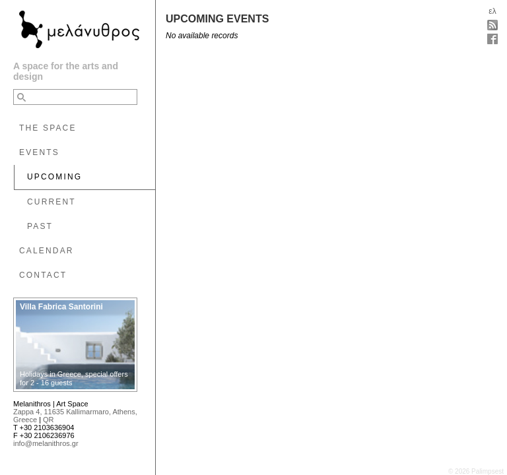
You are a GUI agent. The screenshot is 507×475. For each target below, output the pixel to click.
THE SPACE (48, 128)
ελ (492, 11)
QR (48, 420)
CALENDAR (46, 250)
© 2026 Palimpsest (476, 471)
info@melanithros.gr (46, 443)
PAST (40, 226)
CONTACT (43, 275)
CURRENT (51, 201)
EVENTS (39, 152)
